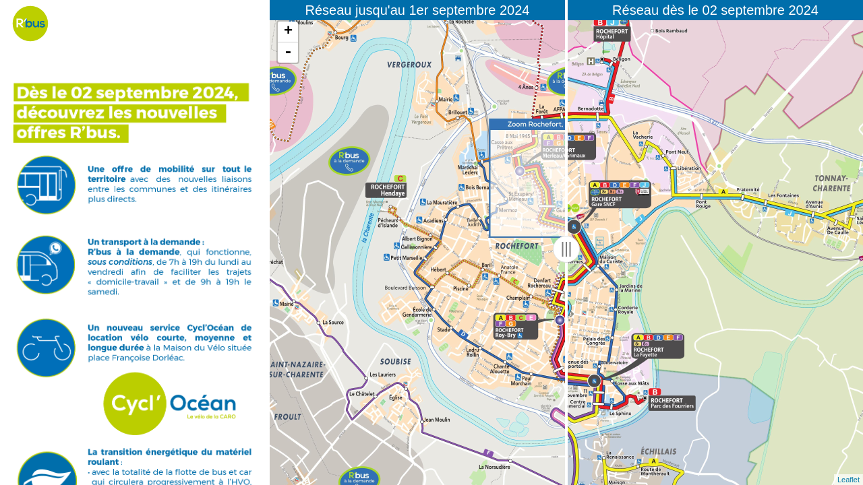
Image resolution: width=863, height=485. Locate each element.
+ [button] (288, 32)
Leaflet (848, 480)
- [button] (288, 52)
